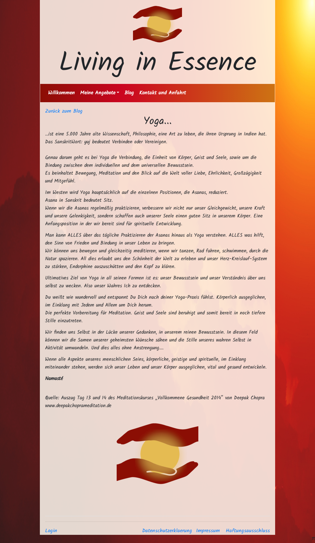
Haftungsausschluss (248, 531)
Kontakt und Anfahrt (162, 93)
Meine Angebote (97, 93)
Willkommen (61, 93)
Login (51, 531)
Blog (129, 93)
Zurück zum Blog (64, 111)
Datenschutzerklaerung (167, 531)
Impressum (208, 531)
